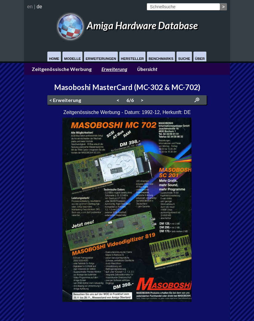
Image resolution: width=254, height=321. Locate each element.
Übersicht (147, 69)
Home (54, 59)
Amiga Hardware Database (127, 25)
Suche (184, 59)
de (39, 6)
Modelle (72, 59)
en (30, 6)
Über (200, 59)
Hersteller (132, 59)
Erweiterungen (100, 59)
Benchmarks (161, 59)
